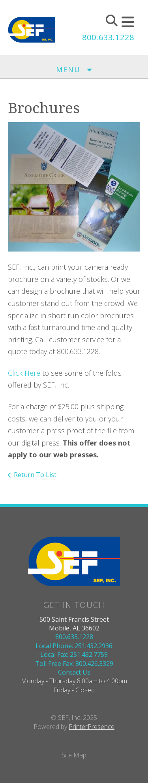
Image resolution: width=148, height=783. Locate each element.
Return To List (35, 474)
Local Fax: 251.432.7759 (74, 654)
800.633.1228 (108, 37)
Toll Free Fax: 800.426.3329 (74, 663)
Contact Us (74, 672)
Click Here (24, 373)
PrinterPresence (91, 726)
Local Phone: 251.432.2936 (74, 645)
